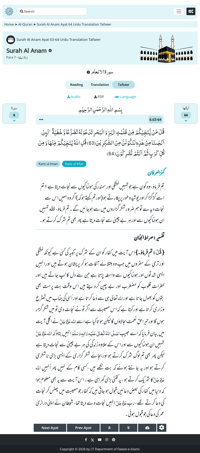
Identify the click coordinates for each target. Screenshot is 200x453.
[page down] (128, 427)
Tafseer (123, 85)
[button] (41, 119)
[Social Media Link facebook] (86, 439)
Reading (76, 85)
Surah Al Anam (29, 51)
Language (125, 96)
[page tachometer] (147, 427)
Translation (100, 85)
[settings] (162, 427)
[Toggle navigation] (177, 11)
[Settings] (190, 11)
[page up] (109, 427)
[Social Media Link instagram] (107, 439)
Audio (73, 96)
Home (9, 24)
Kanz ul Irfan (74, 164)
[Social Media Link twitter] (93, 439)
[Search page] (61, 11)
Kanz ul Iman (48, 164)
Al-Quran (25, 24)
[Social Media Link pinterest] (113, 439)
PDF (99, 96)
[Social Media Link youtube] (100, 439)
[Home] (9, 11)
